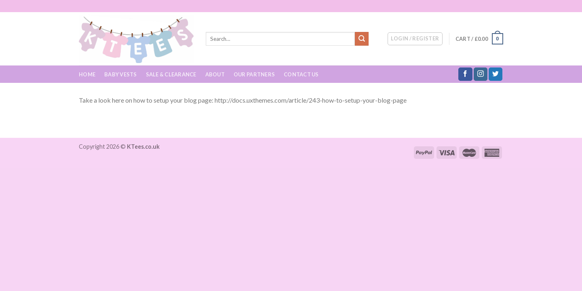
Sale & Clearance (171, 74)
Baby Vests (120, 74)
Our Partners (254, 74)
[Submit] (362, 39)
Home (87, 74)
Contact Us (301, 74)
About (215, 74)
